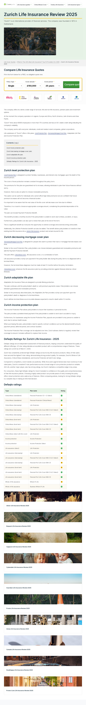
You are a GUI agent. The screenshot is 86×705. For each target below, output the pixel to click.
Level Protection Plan (41, 133)
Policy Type (11, 82)
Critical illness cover (9, 269)
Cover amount (30, 82)
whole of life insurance (33, 231)
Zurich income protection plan (16, 158)
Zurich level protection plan (15, 148)
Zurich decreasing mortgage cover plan (19, 151)
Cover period (49, 82)
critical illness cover (20, 255)
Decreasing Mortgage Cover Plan (57, 133)
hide (16, 143)
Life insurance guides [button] (23, 5)
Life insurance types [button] (74, 5)
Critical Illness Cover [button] (40, 5)
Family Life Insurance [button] (57, 5)
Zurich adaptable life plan (15, 154)
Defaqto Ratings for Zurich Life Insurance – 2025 (22, 161)
